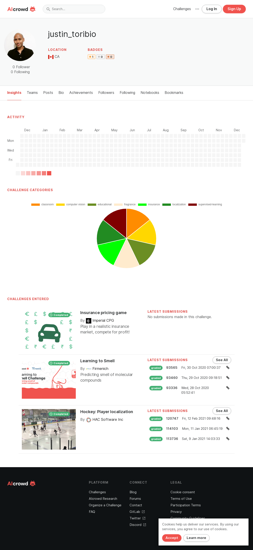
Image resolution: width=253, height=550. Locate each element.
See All (222, 360)
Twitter (137, 518)
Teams (32, 93)
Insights (14, 93)
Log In (211, 9)
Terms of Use (181, 499)
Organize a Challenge (105, 505)
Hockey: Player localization (106, 411)
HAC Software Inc (104, 419)
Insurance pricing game (103, 312)
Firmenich (97, 369)
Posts (48, 93)
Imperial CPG (100, 320)
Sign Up (234, 9)
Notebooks (150, 93)
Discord (138, 525)
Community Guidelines (187, 518)
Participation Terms (185, 505)
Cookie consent (182, 492)
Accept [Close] (172, 538)
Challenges (182, 9)
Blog (133, 492)
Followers (106, 93)
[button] (197, 9)
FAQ (92, 512)
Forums (135, 499)
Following (127, 93)
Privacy (176, 512)
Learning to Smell (97, 360)
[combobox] (74, 9)
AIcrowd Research (103, 499)
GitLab (137, 512)
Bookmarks (174, 93)
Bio (61, 93)
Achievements (81, 93)
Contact (136, 505)
